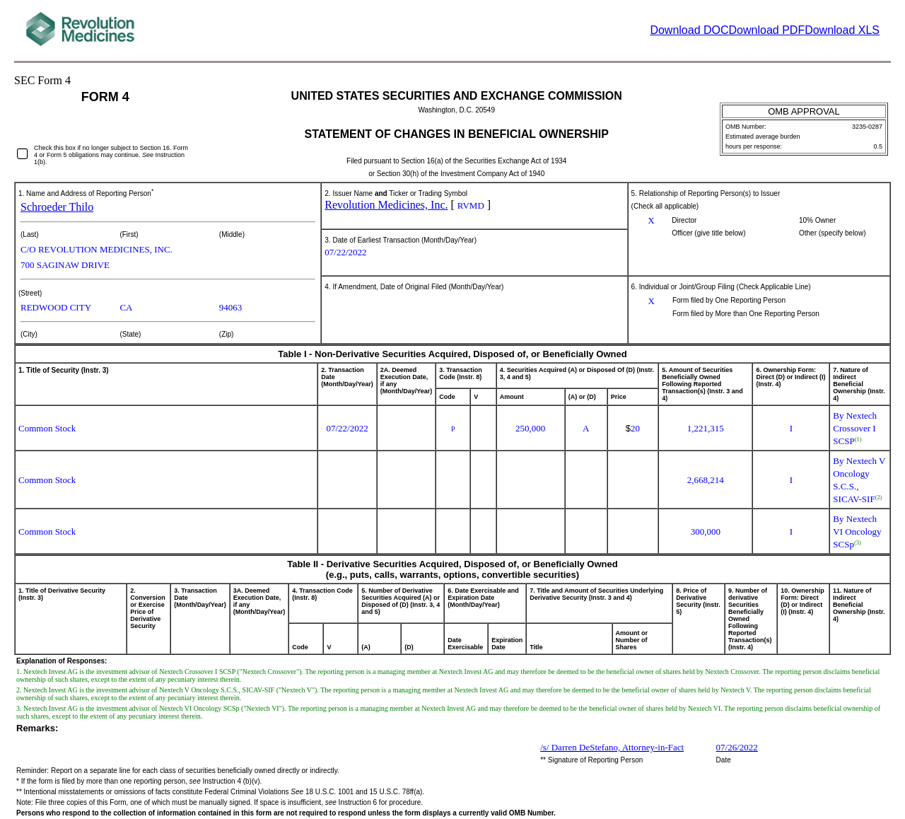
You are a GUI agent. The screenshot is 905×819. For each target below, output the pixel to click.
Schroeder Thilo (57, 207)
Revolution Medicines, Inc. (386, 205)
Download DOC (689, 30)
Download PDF (767, 30)
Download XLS (842, 30)
